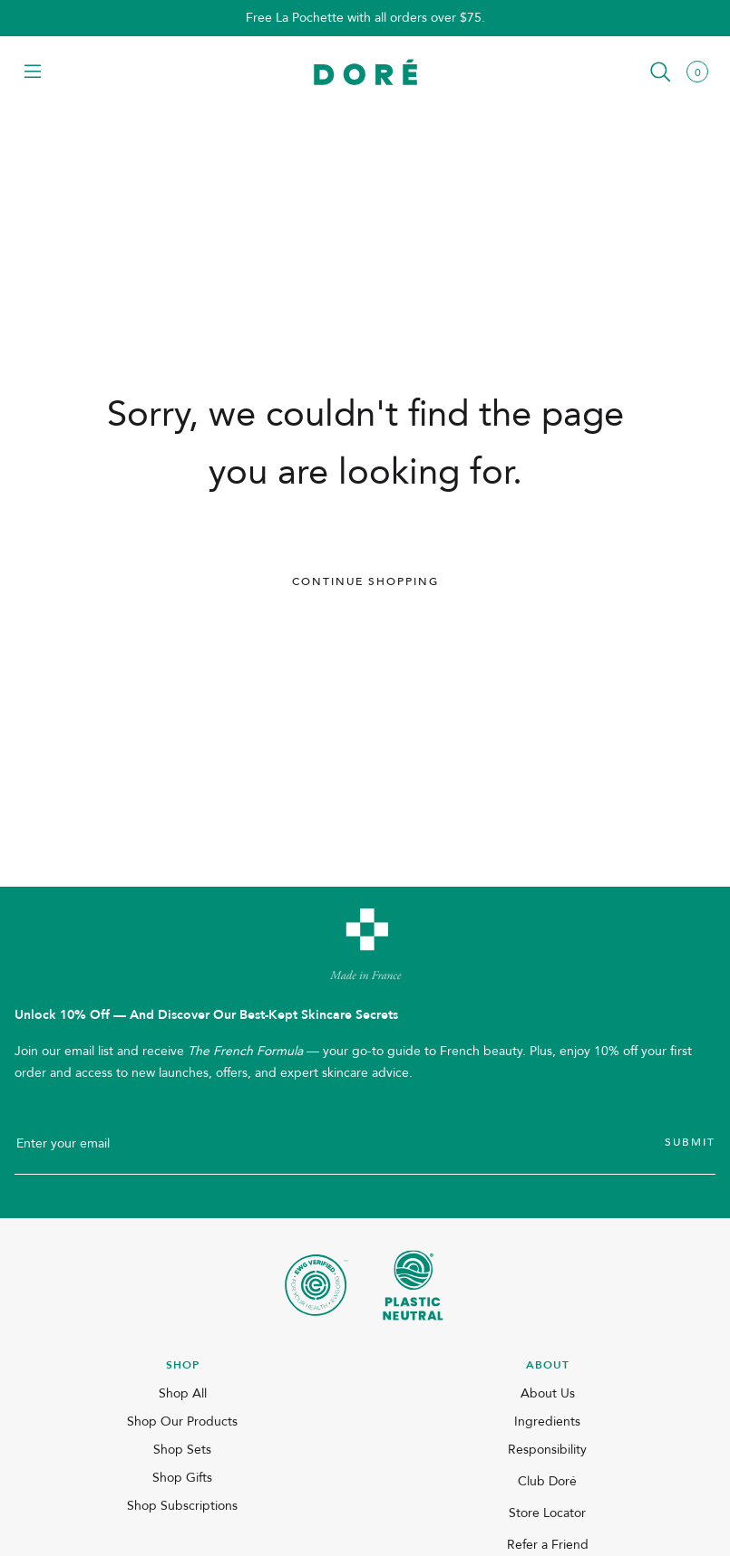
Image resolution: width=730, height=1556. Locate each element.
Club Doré (547, 1481)
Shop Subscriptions (182, 1505)
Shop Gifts (182, 1477)
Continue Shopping (365, 581)
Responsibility (547, 1449)
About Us (548, 1393)
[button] (33, 73)
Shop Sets (182, 1449)
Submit (690, 1142)
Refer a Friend (548, 1544)
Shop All (183, 1393)
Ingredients (547, 1421)
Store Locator (547, 1513)
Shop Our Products (182, 1421)
